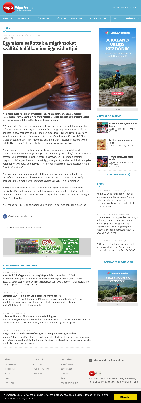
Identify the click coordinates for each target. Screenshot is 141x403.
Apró (116, 18)
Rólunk (64, 373)
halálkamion (17, 228)
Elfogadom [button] (125, 397)
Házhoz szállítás (98, 18)
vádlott (37, 228)
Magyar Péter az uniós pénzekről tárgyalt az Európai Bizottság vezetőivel (39, 334)
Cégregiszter (43, 18)
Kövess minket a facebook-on (109, 360)
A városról (38, 364)
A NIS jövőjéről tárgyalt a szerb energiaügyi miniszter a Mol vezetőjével (39, 275)
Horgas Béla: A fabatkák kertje (121, 158)
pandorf (29, 228)
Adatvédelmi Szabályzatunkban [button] (19, 398)
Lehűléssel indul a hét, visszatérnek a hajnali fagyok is (30, 316)
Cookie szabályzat (69, 383)
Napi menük (76, 18)
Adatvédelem (67, 364)
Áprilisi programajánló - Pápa (121, 142)
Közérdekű (38, 359)
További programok (116, 174)
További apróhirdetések (115, 262)
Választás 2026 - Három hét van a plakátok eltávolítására (32, 296)
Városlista (33, 8)
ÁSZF (63, 378)
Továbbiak (130, 18)
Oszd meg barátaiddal (20, 216)
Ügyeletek (9, 383)
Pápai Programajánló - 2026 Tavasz (123, 125)
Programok (23, 18)
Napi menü (38, 373)
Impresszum (66, 369)
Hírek (6, 18)
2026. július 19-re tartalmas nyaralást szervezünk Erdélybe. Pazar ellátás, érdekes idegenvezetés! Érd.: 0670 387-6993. (116, 248)
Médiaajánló (67, 359)
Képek (59, 18)
